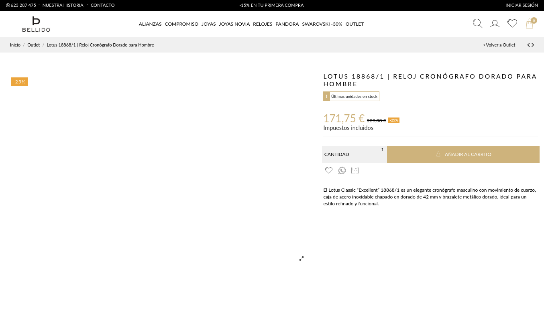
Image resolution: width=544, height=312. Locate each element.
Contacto (103, 5)
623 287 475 (21, 5)
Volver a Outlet (499, 44)
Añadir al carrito (463, 154)
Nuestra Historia (63, 5)
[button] (355, 24)
